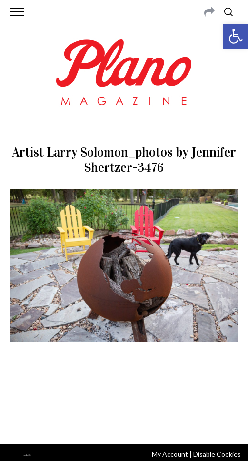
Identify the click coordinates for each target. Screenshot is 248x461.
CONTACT (51, 387)
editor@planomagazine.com (133, 398)
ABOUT (23, 387)
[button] (235, 36)
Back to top (124, 424)
